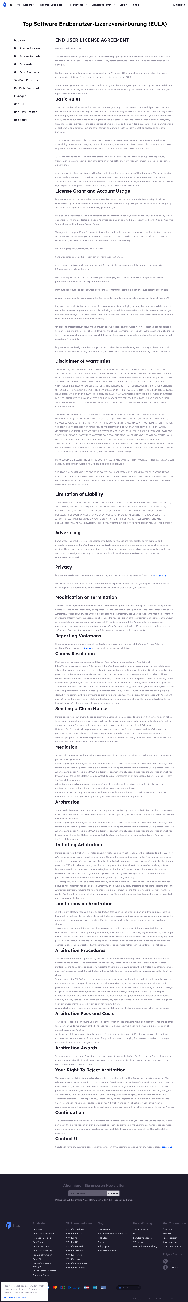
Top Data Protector (26, 80)
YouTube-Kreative (172, 1246)
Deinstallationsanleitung (145, 1246)
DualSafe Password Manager (42, 1265)
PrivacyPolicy (159, 575)
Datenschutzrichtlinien (157, 1299)
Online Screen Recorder (44, 1270)
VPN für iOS (72, 1242)
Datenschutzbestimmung (24, 1292)
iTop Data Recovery (26, 72)
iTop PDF (19, 104)
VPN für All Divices (75, 1267)
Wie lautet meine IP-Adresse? (112, 1233)
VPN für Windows (75, 1229)
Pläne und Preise (41, 1275)
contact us (86, 648)
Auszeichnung (170, 1242)
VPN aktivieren (140, 1242)
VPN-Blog (103, 1237)
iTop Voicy (20, 119)
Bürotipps (102, 1242)
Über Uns (167, 1229)
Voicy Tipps (103, 1246)
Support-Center (141, 1229)
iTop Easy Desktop (25, 112)
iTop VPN (19, 40)
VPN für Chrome (74, 1250)
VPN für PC (71, 1237)
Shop (136, 4)
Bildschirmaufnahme (108, 1250)
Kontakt (167, 1233)
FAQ (135, 1233)
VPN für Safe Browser (77, 1263)
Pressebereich (170, 1237)
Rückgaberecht (138, 1299)
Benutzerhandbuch (142, 1237)
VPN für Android (74, 1246)
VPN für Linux (73, 1259)
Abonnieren (113, 1193)
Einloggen (179, 4)
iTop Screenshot (24, 64)
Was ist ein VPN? (106, 1229)
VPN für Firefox (74, 1255)
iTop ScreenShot (41, 1246)
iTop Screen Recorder (27, 56)
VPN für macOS (74, 1233)
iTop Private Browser (27, 48)
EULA (172, 1299)
